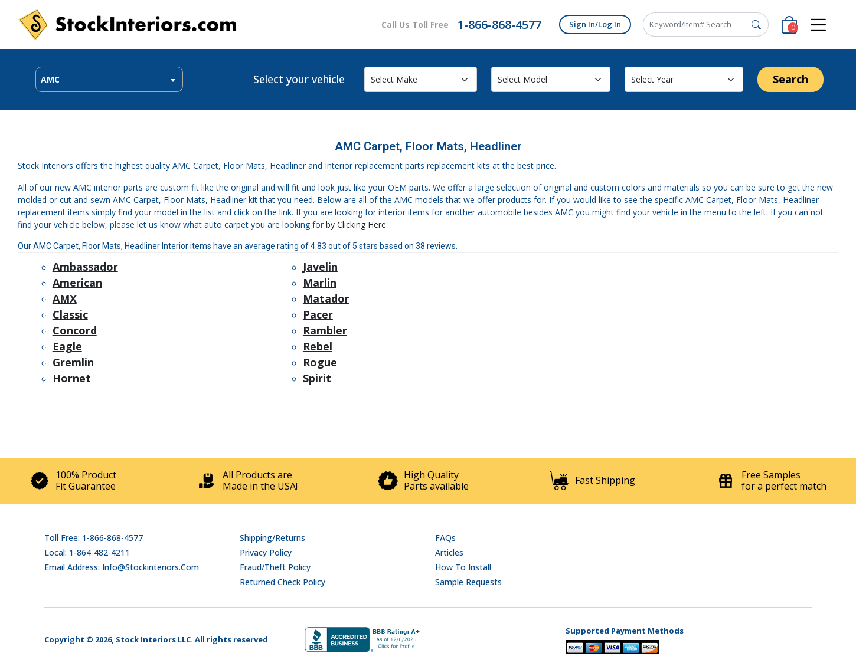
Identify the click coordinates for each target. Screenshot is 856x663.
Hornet (72, 378)
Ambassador (85, 267)
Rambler (325, 330)
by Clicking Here (356, 224)
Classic (70, 314)
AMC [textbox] (50, 79)
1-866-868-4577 (499, 24)
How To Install (463, 567)
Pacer (318, 314)
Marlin (319, 282)
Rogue (320, 362)
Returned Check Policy (282, 581)
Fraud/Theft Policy (275, 567)
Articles (449, 552)
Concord (75, 330)
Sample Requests (468, 581)
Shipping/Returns (272, 537)
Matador (326, 298)
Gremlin (73, 362)
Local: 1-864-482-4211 (87, 552)
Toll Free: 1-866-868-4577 (93, 537)
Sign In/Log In (595, 24)
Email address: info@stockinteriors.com (121, 567)
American (77, 282)
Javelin (320, 267)
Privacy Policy (266, 552)
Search (790, 79)
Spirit (317, 378)
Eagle (67, 346)
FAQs (445, 537)
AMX (65, 298)
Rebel (317, 346)
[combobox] (109, 79)
